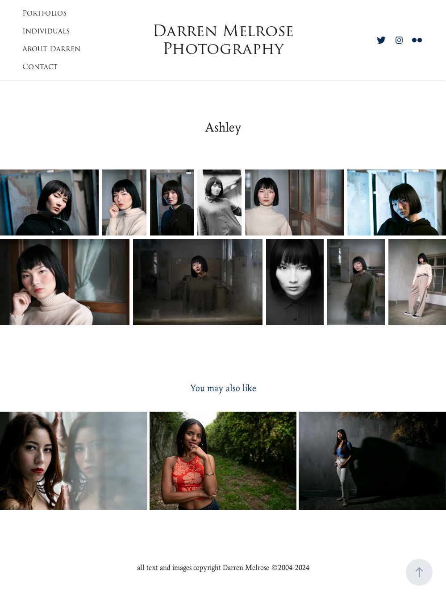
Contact (40, 67)
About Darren (51, 49)
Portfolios (44, 13)
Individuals (46, 31)
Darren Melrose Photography (225, 40)
